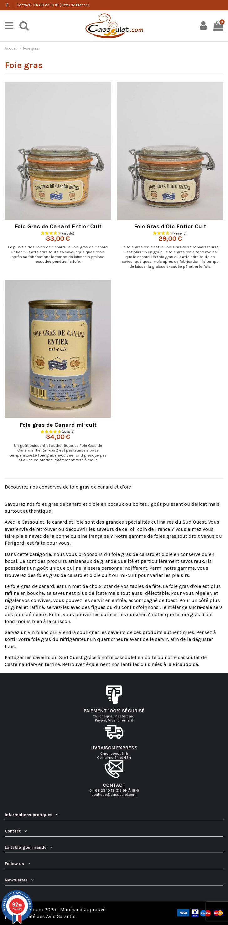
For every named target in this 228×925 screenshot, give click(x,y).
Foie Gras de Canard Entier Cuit (58, 226)
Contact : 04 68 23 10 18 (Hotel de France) (53, 5)
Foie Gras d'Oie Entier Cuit (170, 226)
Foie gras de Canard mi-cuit (58, 424)
